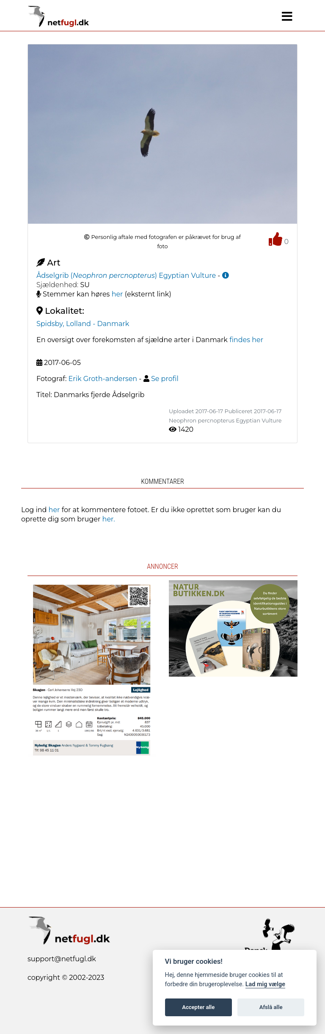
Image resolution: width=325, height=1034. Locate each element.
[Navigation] (287, 16)
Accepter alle (198, 1007)
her (117, 294)
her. (108, 519)
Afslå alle (271, 1007)
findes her (246, 340)
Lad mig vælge (265, 984)
